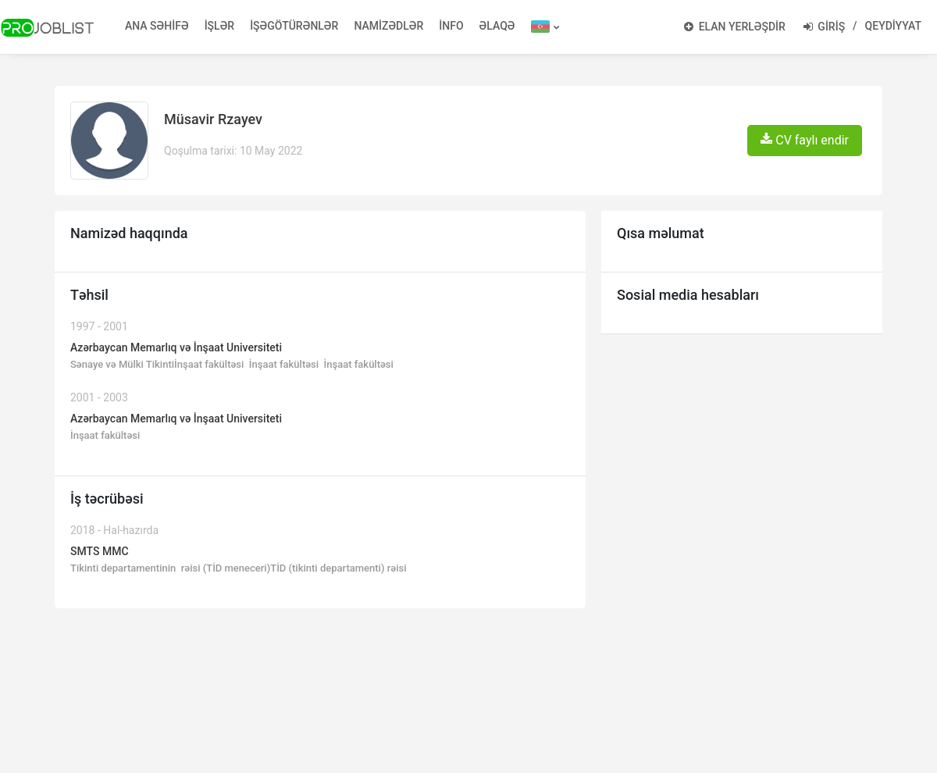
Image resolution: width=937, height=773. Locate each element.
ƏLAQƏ (497, 26)
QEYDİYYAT (893, 26)
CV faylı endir (805, 140)
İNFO (451, 26)
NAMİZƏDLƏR (388, 26)
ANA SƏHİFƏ (157, 26)
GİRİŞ (824, 26)
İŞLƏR (220, 26)
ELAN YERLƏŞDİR (735, 26)
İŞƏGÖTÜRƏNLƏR (294, 26)
